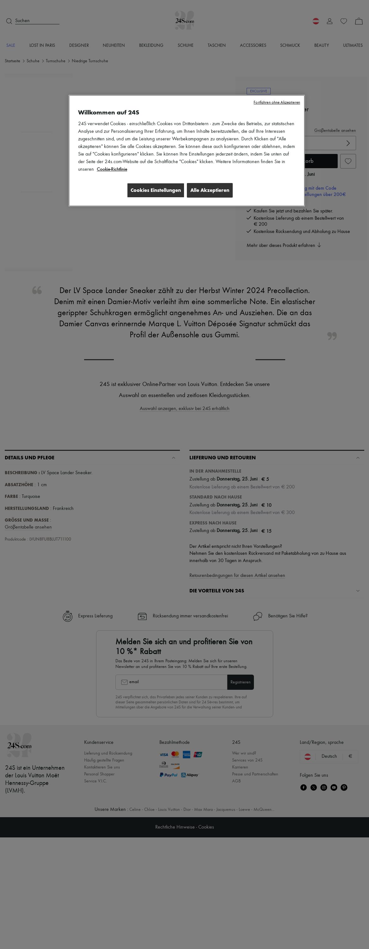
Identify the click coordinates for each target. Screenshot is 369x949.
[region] (187, 151)
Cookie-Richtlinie (113, 169)
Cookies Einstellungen (153, 190)
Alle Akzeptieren (209, 190)
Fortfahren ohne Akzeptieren (277, 103)
